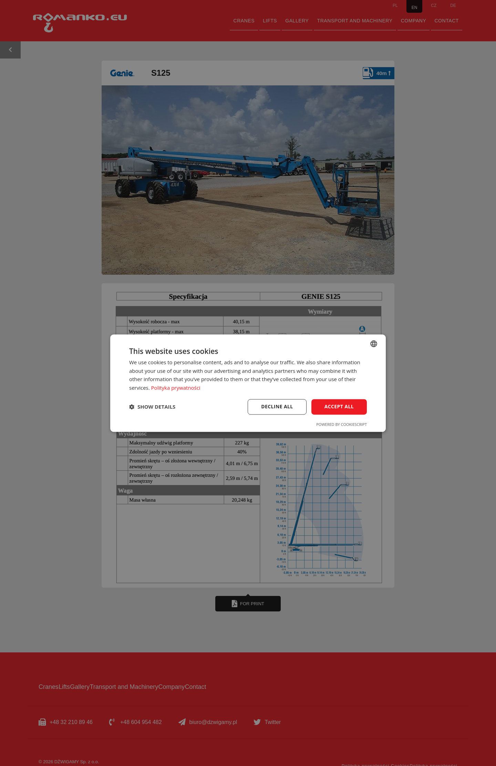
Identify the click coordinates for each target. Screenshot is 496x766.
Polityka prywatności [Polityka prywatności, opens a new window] (175, 388)
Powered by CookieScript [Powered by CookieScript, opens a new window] (341, 424)
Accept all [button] (339, 406)
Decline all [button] (277, 406)
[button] (152, 407)
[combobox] (373, 343)
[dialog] (248, 383)
